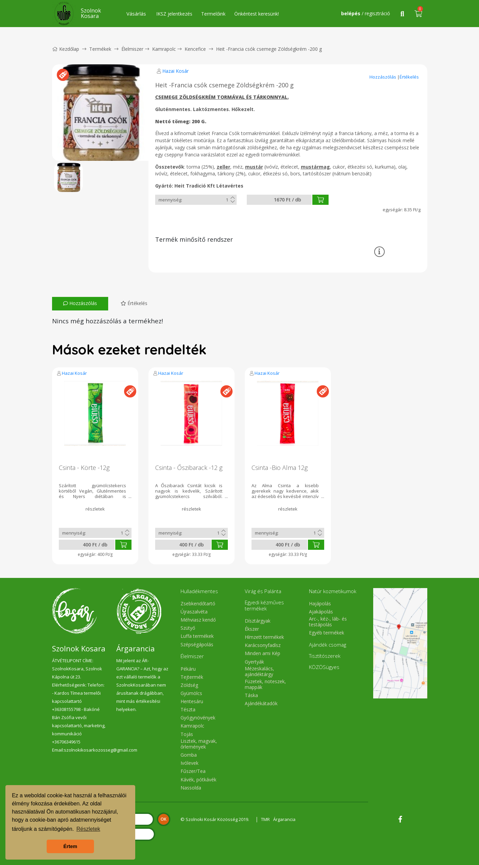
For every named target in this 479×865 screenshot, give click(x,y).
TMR (265, 819)
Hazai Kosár (175, 71)
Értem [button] (70, 846)
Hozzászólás (383, 77)
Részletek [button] (88, 829)
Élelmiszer (132, 49)
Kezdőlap (65, 49)
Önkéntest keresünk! (256, 13)
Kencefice (195, 49)
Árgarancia (284, 819)
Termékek (100, 49)
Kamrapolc (164, 49)
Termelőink (213, 13)
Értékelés (409, 77)
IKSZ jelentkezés (174, 13)
